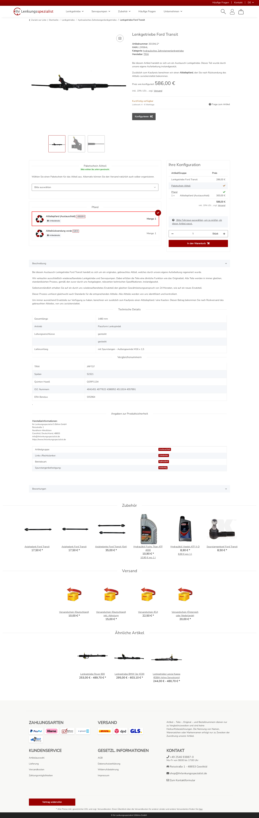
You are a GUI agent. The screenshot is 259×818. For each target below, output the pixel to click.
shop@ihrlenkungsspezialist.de (186, 773)
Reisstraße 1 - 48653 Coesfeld (186, 766)
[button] (223, 11)
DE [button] (249, 2)
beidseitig (163, 467)
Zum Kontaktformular (180, 780)
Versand (158, 90)
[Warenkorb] (241, 11)
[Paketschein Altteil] (95, 187)
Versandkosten (36, 769)
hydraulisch (163, 461)
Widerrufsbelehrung (108, 769)
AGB (100, 757)
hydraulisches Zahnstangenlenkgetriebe (163, 50)
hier (201, 809)
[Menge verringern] (172, 233)
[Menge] (193, 233)
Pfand (174, 192)
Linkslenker (163, 455)
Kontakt (238, 2)
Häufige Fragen (220, 2)
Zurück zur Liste (38, 20)
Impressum (103, 775)
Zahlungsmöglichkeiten (41, 775)
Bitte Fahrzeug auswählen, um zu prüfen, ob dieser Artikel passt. (197, 222)
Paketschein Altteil (180, 185)
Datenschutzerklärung (109, 763)
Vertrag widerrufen (52, 802)
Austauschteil (164, 449)
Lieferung (34, 763)
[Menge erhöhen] (224, 233)
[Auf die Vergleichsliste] (120, 38)
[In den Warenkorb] (31, 30)
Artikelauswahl (36, 757)
